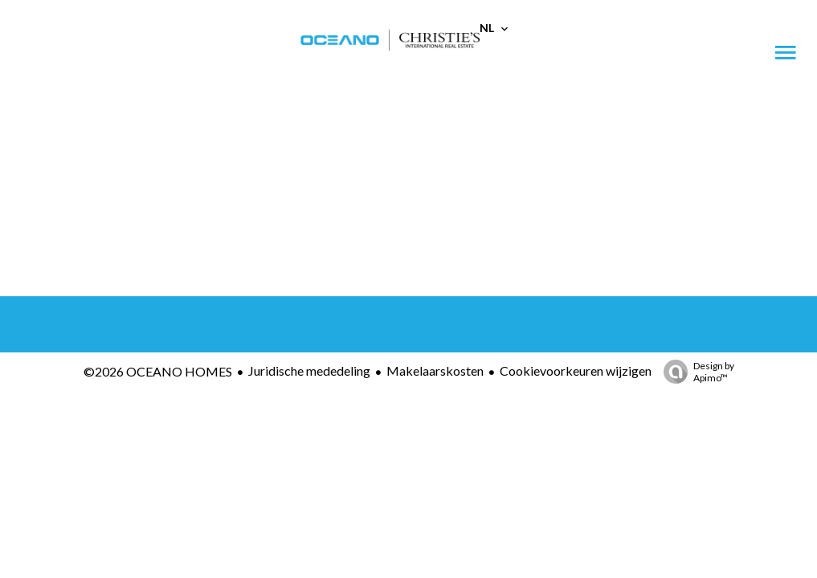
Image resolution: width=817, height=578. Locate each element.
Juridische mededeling (309, 370)
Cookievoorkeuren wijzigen (576, 370)
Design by (695, 372)
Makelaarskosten (435, 370)
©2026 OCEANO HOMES (158, 371)
